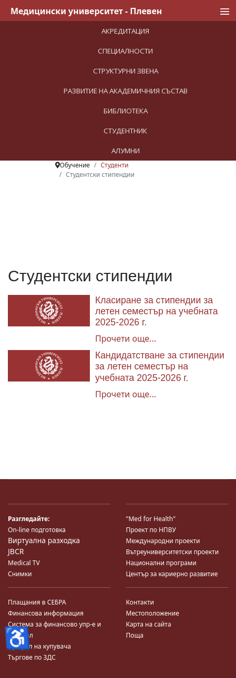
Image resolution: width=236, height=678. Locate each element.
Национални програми (161, 562)
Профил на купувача (39, 646)
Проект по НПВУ (151, 529)
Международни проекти (163, 540)
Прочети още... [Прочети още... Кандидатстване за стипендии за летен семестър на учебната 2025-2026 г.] (125, 394)
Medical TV (24, 562)
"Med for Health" (151, 518)
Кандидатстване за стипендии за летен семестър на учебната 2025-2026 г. (159, 366)
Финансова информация (46, 613)
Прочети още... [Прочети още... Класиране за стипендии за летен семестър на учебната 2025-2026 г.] (125, 338)
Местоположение (152, 613)
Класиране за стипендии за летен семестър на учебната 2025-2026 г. (156, 311)
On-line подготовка (37, 529)
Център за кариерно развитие (172, 573)
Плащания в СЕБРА (37, 602)
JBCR (16, 551)
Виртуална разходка (44, 540)
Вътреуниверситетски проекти (172, 551)
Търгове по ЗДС (32, 657)
